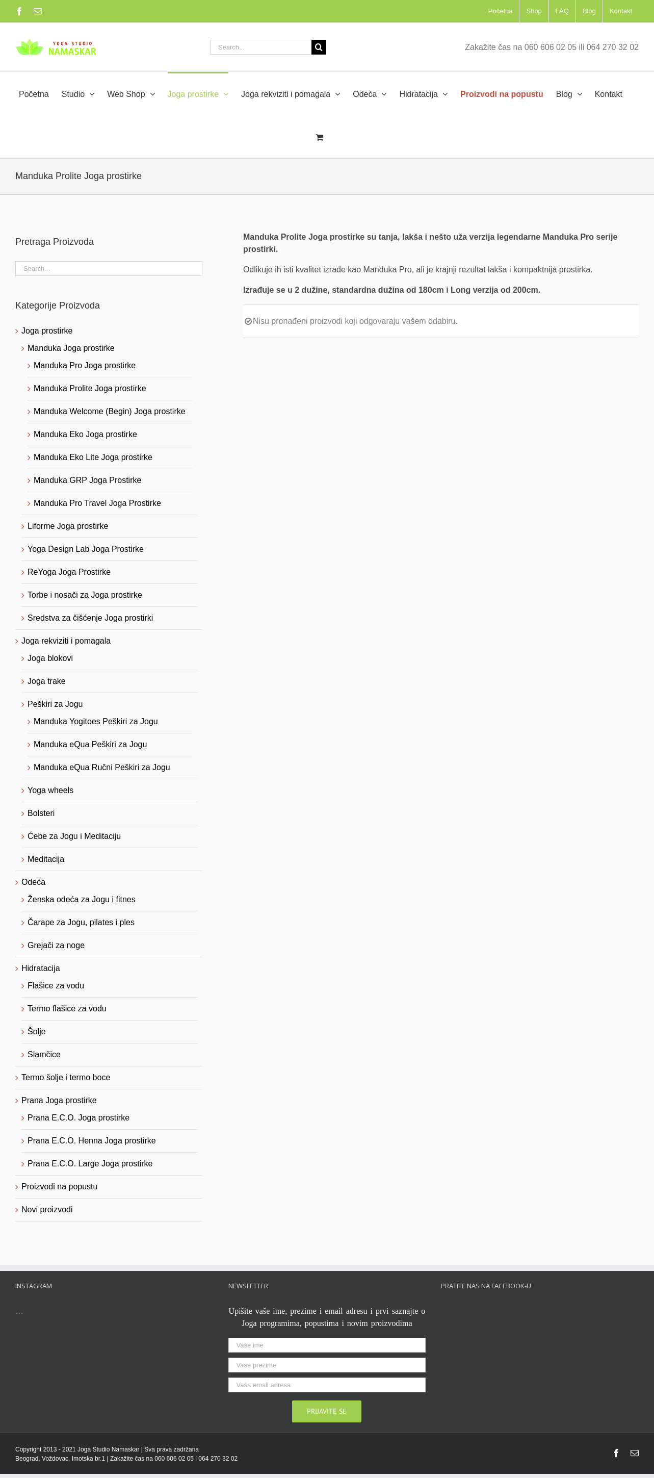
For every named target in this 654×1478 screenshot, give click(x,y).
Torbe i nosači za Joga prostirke (85, 595)
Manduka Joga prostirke (71, 348)
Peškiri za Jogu (55, 704)
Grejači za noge (56, 945)
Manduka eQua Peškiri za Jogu (90, 744)
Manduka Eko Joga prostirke (85, 434)
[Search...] (260, 47)
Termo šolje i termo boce (65, 1077)
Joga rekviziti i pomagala (66, 640)
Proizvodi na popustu (59, 1186)
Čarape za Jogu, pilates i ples (81, 922)
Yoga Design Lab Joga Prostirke (86, 549)
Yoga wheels (50, 790)
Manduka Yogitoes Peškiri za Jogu (96, 721)
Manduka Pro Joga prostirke (85, 365)
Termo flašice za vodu (67, 1008)
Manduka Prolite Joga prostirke (90, 388)
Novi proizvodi (46, 1209)
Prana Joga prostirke (59, 1100)
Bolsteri (41, 813)
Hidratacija (40, 968)
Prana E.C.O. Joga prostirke (78, 1117)
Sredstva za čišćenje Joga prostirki (90, 618)
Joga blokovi (50, 658)
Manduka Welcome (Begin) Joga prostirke (110, 411)
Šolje (37, 1031)
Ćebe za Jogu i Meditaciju (74, 836)
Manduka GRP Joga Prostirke (87, 480)
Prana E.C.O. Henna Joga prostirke (92, 1140)
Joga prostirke (47, 330)
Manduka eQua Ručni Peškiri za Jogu (102, 767)
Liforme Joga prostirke (68, 526)
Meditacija (46, 859)
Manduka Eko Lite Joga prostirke (93, 457)
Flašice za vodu (56, 985)
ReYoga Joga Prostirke (69, 572)
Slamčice (44, 1054)
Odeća (33, 882)
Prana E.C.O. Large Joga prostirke (90, 1163)
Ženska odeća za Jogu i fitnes (82, 899)
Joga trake (47, 681)
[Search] (318, 47)
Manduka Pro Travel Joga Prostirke (97, 503)
